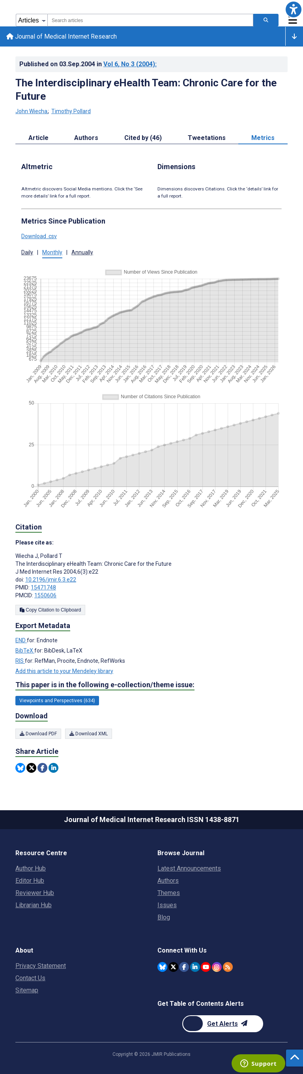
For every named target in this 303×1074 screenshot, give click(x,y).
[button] (293, 9)
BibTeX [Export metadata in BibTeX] (24, 650)
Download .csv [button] (39, 236)
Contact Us (30, 978)
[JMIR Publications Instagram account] (217, 967)
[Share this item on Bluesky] (20, 768)
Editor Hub (29, 880)
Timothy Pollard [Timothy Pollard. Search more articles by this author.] (71, 111)
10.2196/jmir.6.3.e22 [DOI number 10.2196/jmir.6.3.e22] (50, 579)
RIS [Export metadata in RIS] (20, 661)
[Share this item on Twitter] (31, 768)
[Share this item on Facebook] (42, 768)
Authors (168, 880)
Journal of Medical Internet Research (61, 36)
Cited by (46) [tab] (143, 138)
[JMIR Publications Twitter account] (173, 967)
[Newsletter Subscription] (222, 1023)
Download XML (88, 734)
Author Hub (30, 868)
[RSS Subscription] (228, 967)
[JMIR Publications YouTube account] (206, 967)
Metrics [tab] (263, 138)
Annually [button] (82, 253)
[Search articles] (266, 20)
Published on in (88, 64)
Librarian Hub (33, 905)
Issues (167, 905)
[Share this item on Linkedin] (53, 768)
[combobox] (150, 20)
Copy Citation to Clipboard (50, 610)
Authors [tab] (86, 138)
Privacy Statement (40, 966)
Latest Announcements (189, 868)
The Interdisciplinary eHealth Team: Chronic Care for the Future (146, 89)
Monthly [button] (52, 253)
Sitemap (26, 990)
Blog (163, 917)
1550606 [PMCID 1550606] (45, 595)
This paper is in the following (105, 685)
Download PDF (38, 734)
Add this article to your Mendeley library (64, 671)
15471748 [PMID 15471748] (43, 587)
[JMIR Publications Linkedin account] (195, 967)
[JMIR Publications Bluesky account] (162, 967)
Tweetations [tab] (207, 138)
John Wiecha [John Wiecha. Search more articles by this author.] (32, 111)
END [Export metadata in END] (21, 640)
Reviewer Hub (34, 893)
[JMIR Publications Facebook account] (184, 967)
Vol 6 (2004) (130, 64)
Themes (168, 893)
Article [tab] (38, 138)
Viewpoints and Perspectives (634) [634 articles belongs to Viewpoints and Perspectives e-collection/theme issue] (57, 701)
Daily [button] (27, 253)
